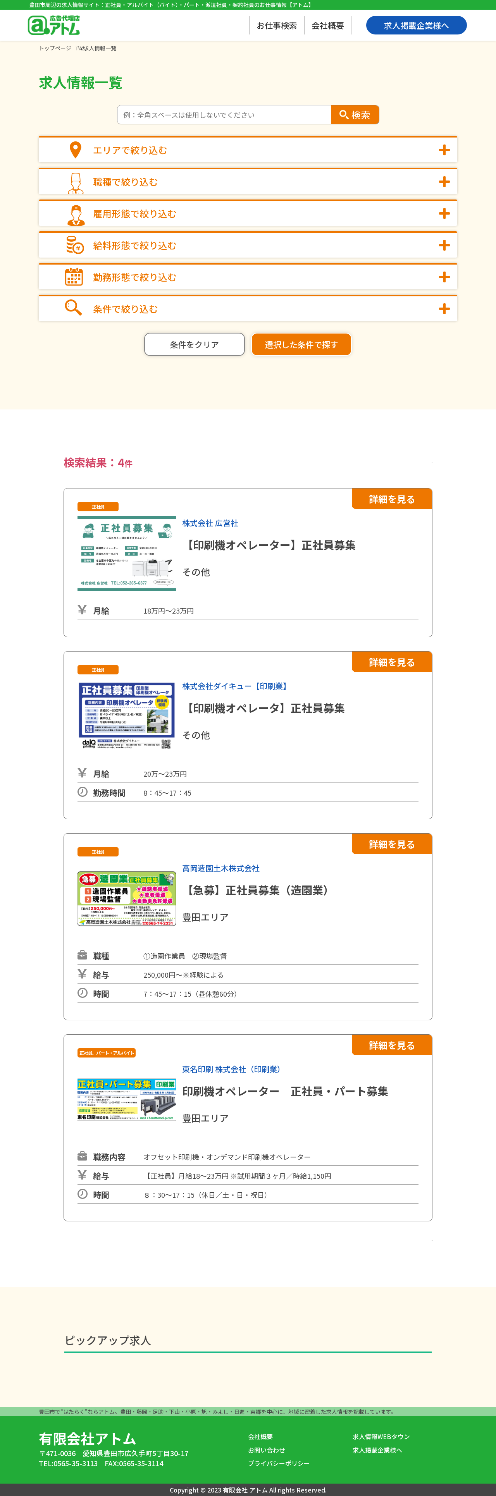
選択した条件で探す (301, 344)
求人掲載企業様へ (377, 1450)
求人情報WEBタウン (381, 1436)
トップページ (55, 48)
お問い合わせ (266, 1450)
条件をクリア (194, 344)
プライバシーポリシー (279, 1463)
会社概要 (328, 25)
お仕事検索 (277, 25)
